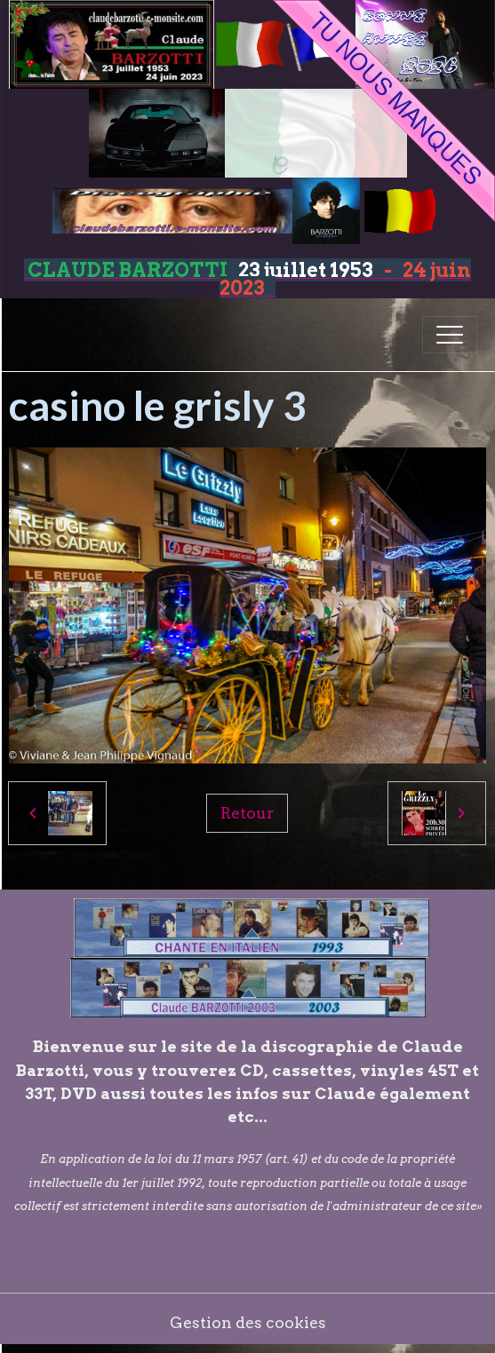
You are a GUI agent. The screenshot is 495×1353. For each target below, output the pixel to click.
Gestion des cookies (248, 1322)
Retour (247, 812)
